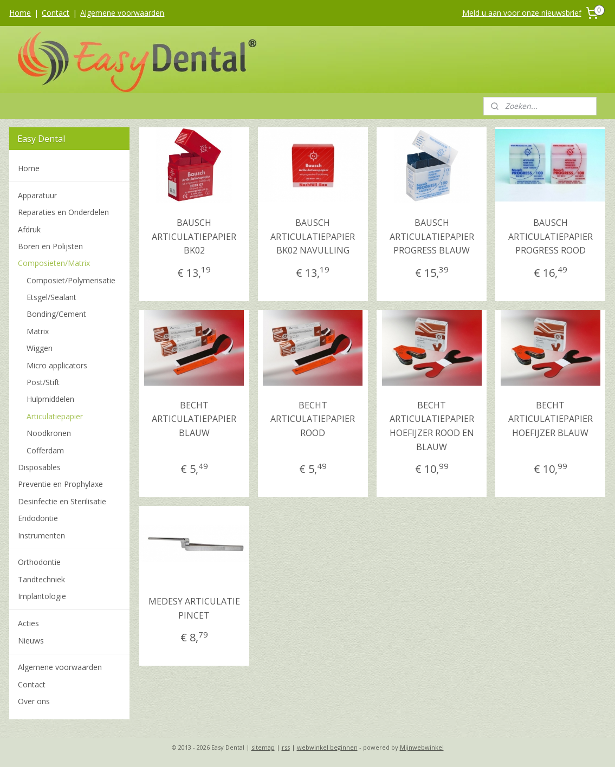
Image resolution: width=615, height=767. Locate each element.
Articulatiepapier (55, 416)
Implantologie (42, 596)
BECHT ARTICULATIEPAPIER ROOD (313, 419)
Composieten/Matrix (54, 263)
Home (20, 13)
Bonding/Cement (56, 314)
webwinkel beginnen (327, 747)
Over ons (34, 701)
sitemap (263, 747)
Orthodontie (39, 562)
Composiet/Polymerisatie (71, 280)
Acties (28, 623)
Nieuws (31, 640)
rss (286, 747)
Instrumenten (41, 535)
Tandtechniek (41, 579)
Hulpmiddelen (50, 399)
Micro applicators (57, 365)
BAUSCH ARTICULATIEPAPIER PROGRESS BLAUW (432, 236)
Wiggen (40, 348)
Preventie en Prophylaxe (60, 484)
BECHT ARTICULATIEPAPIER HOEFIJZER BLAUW (550, 419)
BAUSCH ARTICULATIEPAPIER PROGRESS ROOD (550, 236)
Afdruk (29, 229)
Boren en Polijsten (50, 246)
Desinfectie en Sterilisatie (62, 501)
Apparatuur (37, 195)
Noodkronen (49, 433)
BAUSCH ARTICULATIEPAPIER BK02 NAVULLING (313, 236)
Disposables (39, 467)
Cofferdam (45, 450)
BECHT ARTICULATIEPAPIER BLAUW (194, 419)
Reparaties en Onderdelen (63, 212)
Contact (55, 13)
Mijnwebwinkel (422, 747)
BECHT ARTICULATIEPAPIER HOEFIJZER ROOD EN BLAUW (432, 426)
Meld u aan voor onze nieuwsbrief (521, 13)
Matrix (38, 331)
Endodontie (38, 518)
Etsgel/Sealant (51, 297)
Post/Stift (43, 382)
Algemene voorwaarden (122, 13)
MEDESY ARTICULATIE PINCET (194, 608)
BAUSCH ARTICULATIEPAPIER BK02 (194, 236)
